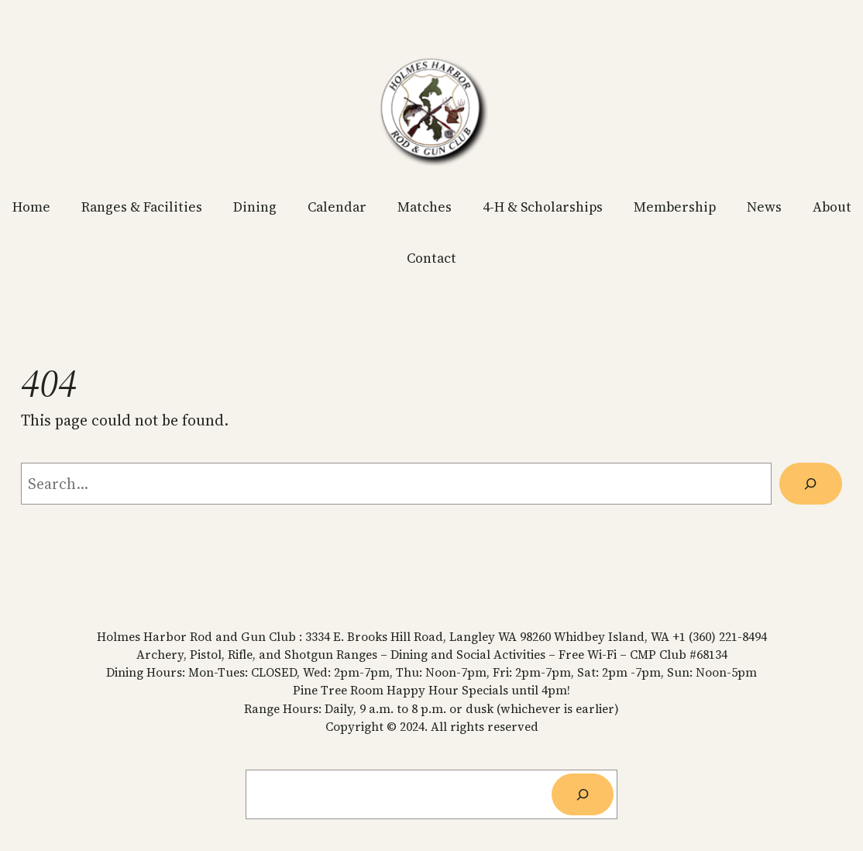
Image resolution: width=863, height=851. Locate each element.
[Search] (810, 484)
